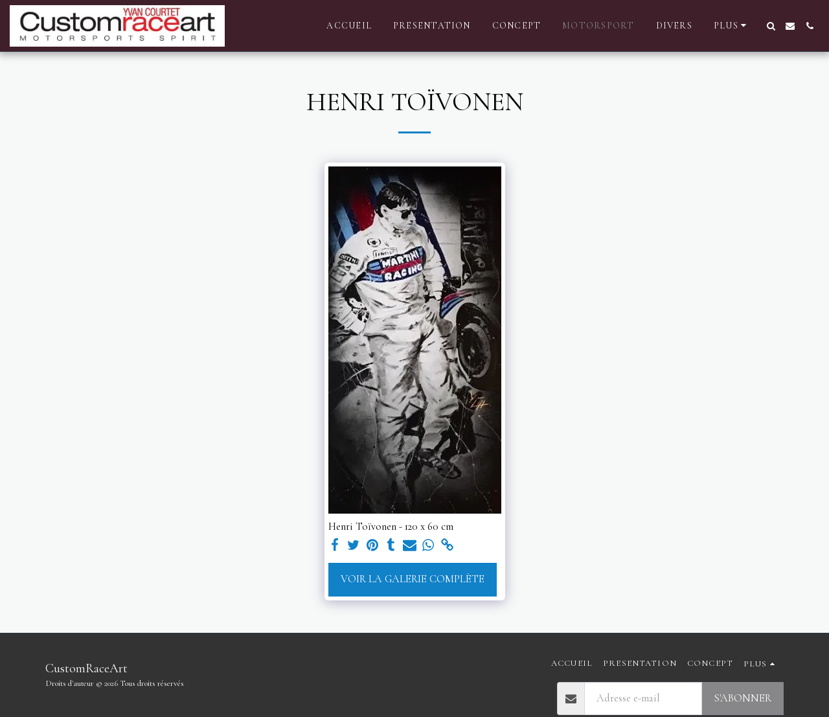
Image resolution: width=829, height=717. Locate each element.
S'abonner (742, 698)
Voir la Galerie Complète (412, 579)
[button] (771, 25)
